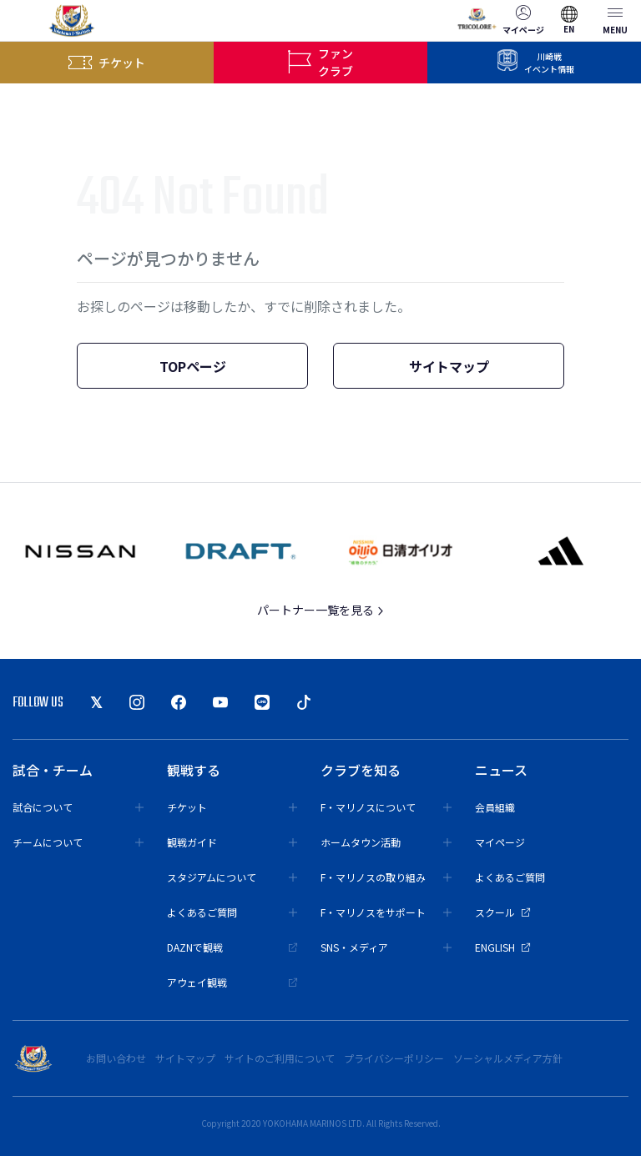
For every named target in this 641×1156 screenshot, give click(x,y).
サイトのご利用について (280, 1058)
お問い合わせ (116, 1058)
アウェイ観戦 (232, 982)
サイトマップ (449, 366)
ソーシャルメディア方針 (508, 1058)
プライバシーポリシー (394, 1058)
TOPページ (192, 366)
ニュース (501, 770)
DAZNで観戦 (232, 947)
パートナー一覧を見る (321, 609)
